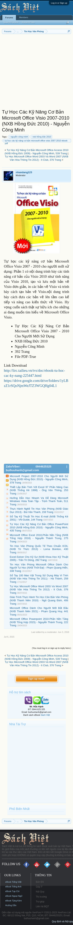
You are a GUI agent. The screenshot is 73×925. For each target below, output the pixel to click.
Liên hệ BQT (42, 906)
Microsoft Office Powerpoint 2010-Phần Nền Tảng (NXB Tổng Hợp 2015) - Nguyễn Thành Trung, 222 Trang (39, 622)
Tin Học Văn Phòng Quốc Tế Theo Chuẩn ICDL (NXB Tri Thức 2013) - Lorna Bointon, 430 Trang (39, 549)
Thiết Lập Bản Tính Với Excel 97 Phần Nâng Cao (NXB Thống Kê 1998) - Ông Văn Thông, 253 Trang (39, 490)
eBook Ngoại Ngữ (13, 896)
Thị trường (41, 896)
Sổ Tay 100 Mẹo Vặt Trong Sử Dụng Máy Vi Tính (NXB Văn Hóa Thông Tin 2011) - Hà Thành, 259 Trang (39, 578)
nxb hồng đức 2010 (41, 136)
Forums (9, 17)
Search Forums (11, 22)
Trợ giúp (40, 901)
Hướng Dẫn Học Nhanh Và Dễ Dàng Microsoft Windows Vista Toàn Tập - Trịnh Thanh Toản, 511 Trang (39, 501)
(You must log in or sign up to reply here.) (51, 648)
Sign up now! (36, 678)
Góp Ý (39, 886)
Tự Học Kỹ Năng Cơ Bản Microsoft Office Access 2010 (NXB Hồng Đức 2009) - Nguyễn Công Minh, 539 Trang (37, 152)
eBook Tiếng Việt (13, 882)
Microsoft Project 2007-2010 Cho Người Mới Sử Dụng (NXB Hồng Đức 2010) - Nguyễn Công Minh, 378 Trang (39, 479)
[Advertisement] (36, 72)
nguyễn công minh (18, 136)
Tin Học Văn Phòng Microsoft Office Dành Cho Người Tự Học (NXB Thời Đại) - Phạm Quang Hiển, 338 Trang (39, 567)
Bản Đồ (40, 882)
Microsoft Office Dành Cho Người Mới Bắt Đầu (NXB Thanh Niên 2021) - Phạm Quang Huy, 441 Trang (39, 611)
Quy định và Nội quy (62, 921)
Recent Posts (28, 22)
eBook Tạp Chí (12, 891)
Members (23, 17)
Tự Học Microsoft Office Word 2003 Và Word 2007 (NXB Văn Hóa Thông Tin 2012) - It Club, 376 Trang (36, 158)
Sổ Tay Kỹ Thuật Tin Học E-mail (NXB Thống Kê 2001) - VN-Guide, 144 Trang (39, 518)
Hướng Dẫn (10, 905)
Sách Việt (45, 715)
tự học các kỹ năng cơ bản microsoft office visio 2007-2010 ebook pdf (35, 140)
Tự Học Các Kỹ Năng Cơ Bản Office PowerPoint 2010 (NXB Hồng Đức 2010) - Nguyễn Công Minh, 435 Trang (39, 527)
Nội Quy (40, 891)
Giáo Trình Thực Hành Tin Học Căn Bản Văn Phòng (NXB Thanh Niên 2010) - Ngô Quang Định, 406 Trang (39, 600)
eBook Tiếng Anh (13, 886)
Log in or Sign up (59, 3)
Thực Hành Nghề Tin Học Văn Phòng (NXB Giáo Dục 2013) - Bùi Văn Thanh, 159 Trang (39, 510)
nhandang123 (24, 172)
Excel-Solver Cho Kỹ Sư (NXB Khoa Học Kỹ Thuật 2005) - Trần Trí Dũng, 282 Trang (39, 558)
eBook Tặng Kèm (13, 900)
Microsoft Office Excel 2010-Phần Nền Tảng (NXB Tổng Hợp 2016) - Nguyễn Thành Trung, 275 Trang (39, 538)
